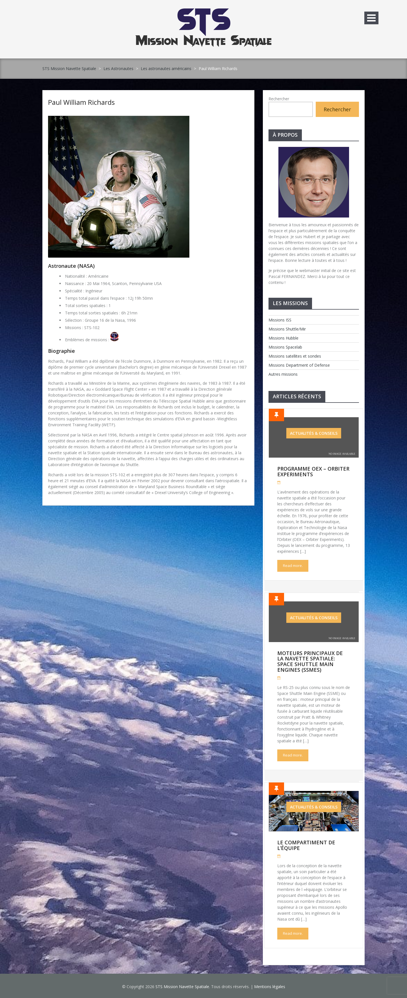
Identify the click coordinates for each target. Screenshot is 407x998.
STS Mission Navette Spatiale (69, 68)
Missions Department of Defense (299, 365)
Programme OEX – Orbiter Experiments (313, 471)
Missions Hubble (283, 338)
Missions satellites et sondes (295, 356)
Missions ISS (280, 320)
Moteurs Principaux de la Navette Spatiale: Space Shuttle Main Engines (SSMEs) (310, 661)
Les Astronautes (118, 68)
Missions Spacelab (285, 347)
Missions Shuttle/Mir (287, 329)
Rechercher (279, 98)
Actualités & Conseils (313, 433)
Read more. (293, 565)
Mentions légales (269, 986)
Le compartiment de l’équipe (306, 845)
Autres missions (283, 374)
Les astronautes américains (166, 68)
